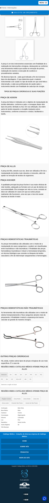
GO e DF (18, 379)
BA (7, 379)
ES (21, 374)
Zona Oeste (27, 399)
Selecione (4, 374)
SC (36, 374)
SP (26, 374)
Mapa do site (24, 458)
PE (2, 379)
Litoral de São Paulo (32, 403)
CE (12, 379)
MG (16, 374)
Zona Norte (17, 399)
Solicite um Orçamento (24, 12)
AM (25, 379)
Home (24, 441)
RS (41, 374)
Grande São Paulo (17, 403)
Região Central (6, 399)
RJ (11, 374)
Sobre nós (24, 446)
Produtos (24, 452)
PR (31, 374)
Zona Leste (5, 403)
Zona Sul (36, 399)
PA (30, 379)
